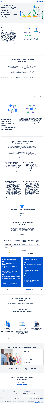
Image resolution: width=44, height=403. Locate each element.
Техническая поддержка (15, 393)
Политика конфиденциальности (11, 401)
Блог (1, 393)
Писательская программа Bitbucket (4, 395)
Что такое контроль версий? (16, 398)
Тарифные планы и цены (15, 396)
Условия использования (21, 401)
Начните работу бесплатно (22, 384)
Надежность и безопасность (30, 401)
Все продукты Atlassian (39, 402)
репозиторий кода (29, 289)
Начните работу (40, 1)
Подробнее (3, 21)
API (1, 397)
